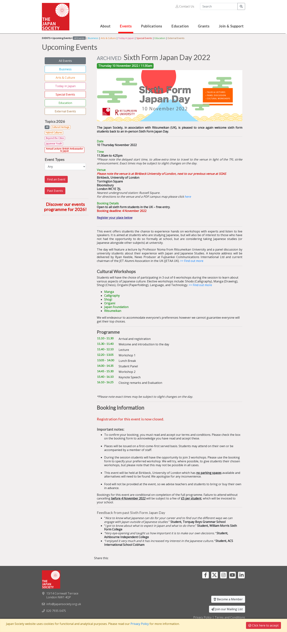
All (47, 127)
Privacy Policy (202, 617)
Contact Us (185, 6)
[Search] (219, 6)
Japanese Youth (54, 143)
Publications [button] (151, 26)
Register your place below (114, 218)
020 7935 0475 (56, 611)
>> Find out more (191, 261)
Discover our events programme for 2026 (64, 207)
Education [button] (180, 26)
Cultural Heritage (60, 127)
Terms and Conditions (230, 617)
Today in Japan (126, 38)
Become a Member (228, 599)
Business (93, 38)
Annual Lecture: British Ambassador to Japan (64, 149)
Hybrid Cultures (54, 132)
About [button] (105, 26)
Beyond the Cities (55, 138)
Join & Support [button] (231, 26)
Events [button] (126, 26)
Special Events (144, 38)
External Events (176, 38)
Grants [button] (204, 26)
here (188, 197)
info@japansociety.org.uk (63, 604)
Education (159, 38)
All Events (65, 61)
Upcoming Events (61, 38)
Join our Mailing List (227, 609)
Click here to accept (263, 625)
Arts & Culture (108, 38)
